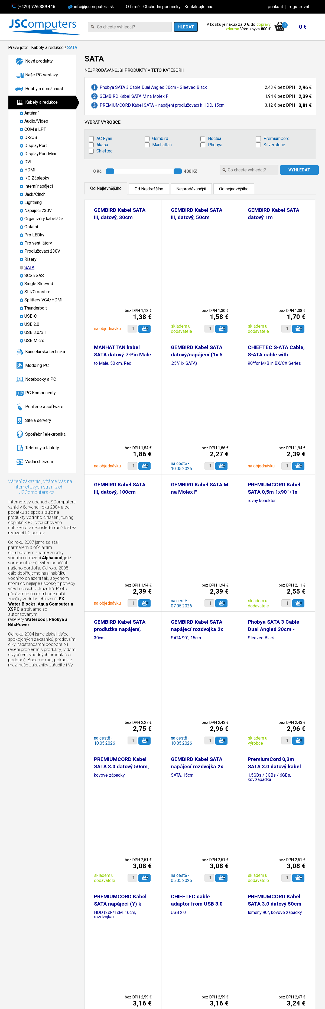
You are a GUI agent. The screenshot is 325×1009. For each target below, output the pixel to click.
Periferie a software (44, 406)
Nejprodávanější (191, 188)
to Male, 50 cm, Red (112, 363)
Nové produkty (39, 61)
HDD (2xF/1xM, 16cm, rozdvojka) (115, 914)
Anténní (31, 113)
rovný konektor (262, 501)
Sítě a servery (38, 420)
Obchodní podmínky (162, 6)
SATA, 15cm (182, 775)
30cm (99, 638)
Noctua (214, 138)
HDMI (29, 169)
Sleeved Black (261, 638)
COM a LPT (35, 129)
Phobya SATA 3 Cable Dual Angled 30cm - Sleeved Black (153, 87)
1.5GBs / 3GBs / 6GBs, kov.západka (269, 777)
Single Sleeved (38, 283)
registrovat (299, 6)
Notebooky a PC (40, 379)
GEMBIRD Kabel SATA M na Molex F (134, 96)
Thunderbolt (35, 308)
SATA (72, 47)
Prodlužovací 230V (42, 251)
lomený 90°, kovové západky (275, 912)
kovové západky (109, 775)
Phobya (215, 144)
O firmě (132, 6)
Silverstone (274, 144)
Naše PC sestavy (41, 74)
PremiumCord (277, 138)
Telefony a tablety (42, 447)
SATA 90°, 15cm (186, 638)
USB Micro (34, 340)
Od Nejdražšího (149, 188)
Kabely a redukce (47, 47)
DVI (27, 161)
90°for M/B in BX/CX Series (274, 363)
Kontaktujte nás (198, 6)
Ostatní (31, 226)
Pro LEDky (34, 234)
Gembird (160, 138)
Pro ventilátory (38, 243)
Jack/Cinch (35, 194)
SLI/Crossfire (37, 291)
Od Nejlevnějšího (106, 188)
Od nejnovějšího (234, 188)
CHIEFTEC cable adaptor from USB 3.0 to (197, 903)
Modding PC (37, 365)
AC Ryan (104, 138)
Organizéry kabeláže (43, 218)
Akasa (102, 144)
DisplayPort (35, 145)
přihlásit (275, 6)
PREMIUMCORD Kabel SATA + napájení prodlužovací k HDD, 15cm (162, 105)
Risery (30, 259)
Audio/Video (36, 121)
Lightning (33, 202)
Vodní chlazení (39, 461)
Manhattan (162, 144)
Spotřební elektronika (45, 434)
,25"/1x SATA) (184, 363)
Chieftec (104, 151)
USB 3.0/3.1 (35, 332)
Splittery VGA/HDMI (43, 299)
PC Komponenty (40, 392)
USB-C (30, 316)
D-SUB (30, 137)
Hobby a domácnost (44, 88)
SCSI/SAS (34, 275)
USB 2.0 (31, 324)
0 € (303, 27)
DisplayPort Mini (40, 153)
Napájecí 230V (38, 210)
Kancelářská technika (45, 351)
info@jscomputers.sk (94, 6)
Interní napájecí (38, 186)
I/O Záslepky (36, 178)
